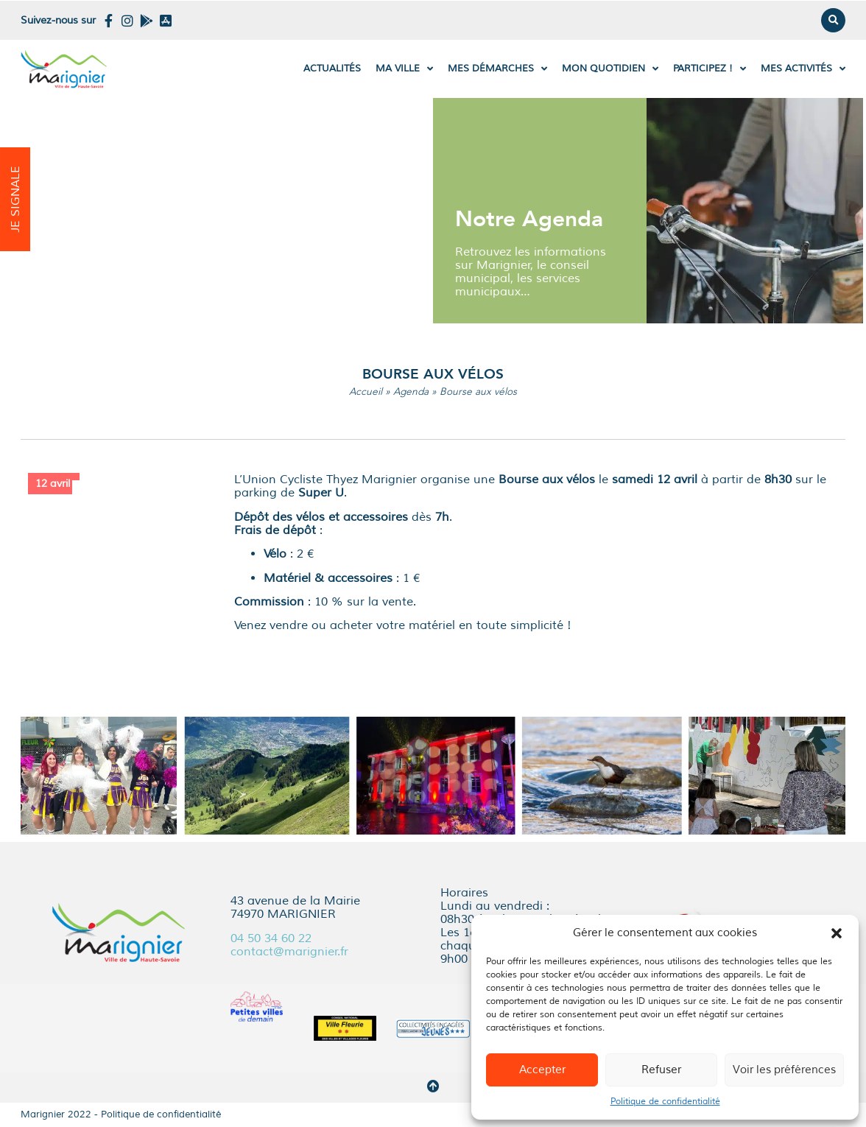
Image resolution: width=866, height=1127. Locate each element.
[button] (836, 933)
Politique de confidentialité (665, 1101)
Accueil (365, 392)
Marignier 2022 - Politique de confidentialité (121, 1114)
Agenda (411, 392)
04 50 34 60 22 (270, 938)
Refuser (661, 1070)
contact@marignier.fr (289, 951)
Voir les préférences (784, 1070)
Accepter (542, 1070)
